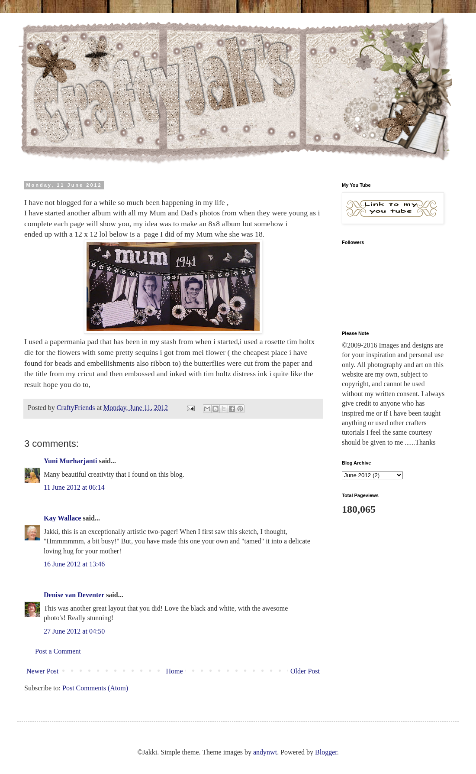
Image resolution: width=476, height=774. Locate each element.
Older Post (305, 671)
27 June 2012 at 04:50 (74, 631)
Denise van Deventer (74, 594)
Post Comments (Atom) (95, 688)
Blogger (326, 752)
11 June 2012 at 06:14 (74, 487)
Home (174, 671)
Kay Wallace (62, 518)
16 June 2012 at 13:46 (74, 564)
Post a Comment (58, 651)
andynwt (265, 752)
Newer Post (42, 671)
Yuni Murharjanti (70, 461)
